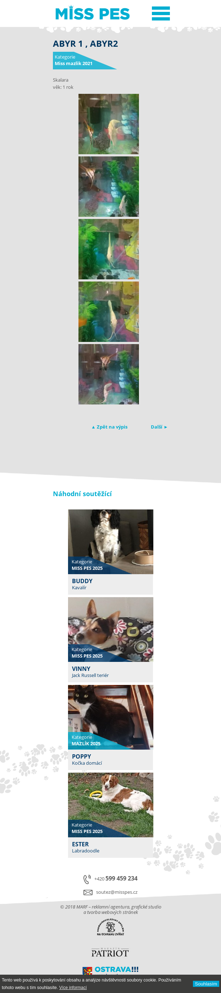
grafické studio (146, 906)
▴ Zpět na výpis (109, 427)
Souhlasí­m (206, 984)
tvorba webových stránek (112, 912)
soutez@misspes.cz (116, 892)
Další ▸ (159, 427)
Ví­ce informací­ (73, 987)
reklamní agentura (110, 906)
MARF (81, 906)
